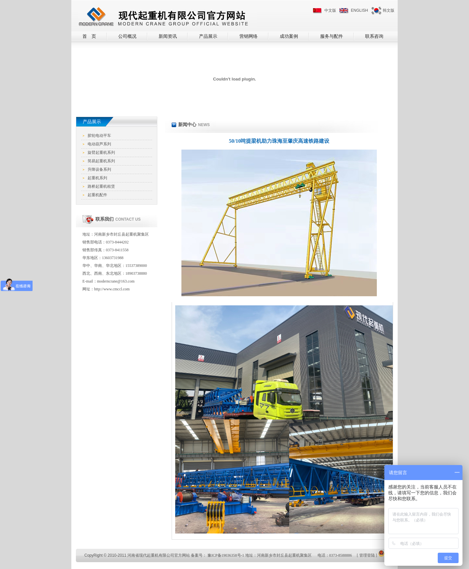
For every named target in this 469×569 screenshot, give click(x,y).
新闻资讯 (168, 36)
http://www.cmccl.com (112, 289)
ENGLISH (359, 10)
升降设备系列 (99, 169)
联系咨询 (374, 36)
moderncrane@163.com (116, 281)
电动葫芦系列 (99, 144)
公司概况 (127, 36)
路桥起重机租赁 (101, 186)
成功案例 (289, 36)
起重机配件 (97, 195)
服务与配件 (331, 36)
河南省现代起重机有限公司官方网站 (158, 555)
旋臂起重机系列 (101, 152)
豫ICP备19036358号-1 (225, 555)
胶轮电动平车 (99, 135)
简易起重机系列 (101, 161)
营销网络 (248, 36)
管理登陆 (367, 555)
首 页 (89, 36)
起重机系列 (97, 178)
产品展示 (208, 36)
